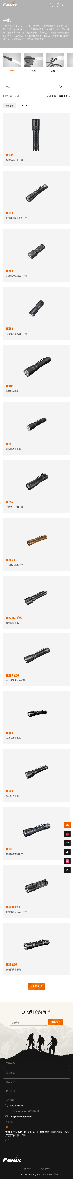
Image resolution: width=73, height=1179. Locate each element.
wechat (67, 825)
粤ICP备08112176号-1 (48, 1174)
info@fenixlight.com (21, 1116)
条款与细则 (45, 1168)
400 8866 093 (17, 1105)
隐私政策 (27, 1168)
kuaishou (67, 870)
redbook (67, 834)
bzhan (67, 861)
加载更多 (34, 986)
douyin (67, 852)
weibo (67, 843)
